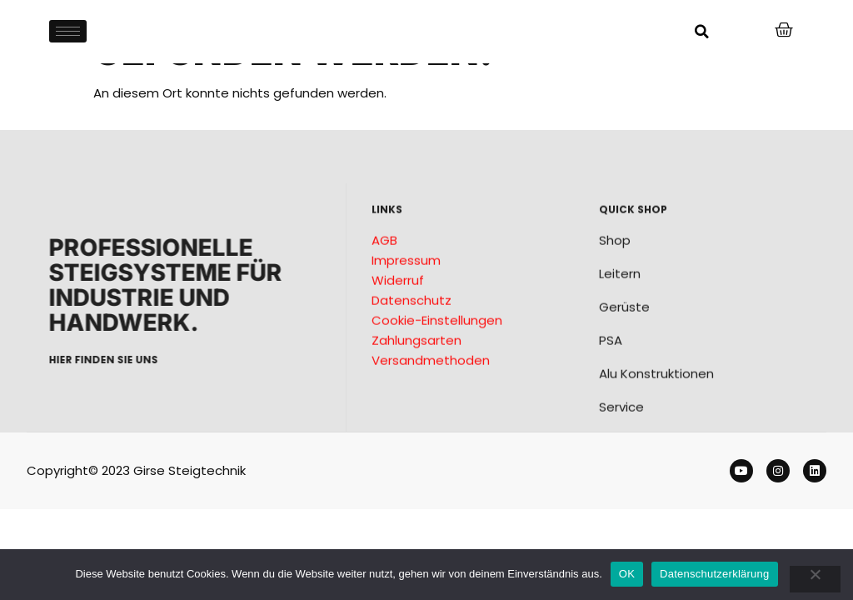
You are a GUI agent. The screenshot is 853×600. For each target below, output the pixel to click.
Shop (615, 282)
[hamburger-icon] (68, 31)
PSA (610, 382)
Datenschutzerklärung (714, 574)
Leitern (620, 315)
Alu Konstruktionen (656, 415)
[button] (702, 31)
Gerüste (624, 349)
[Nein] (814, 579)
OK (627, 574)
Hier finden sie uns (154, 359)
